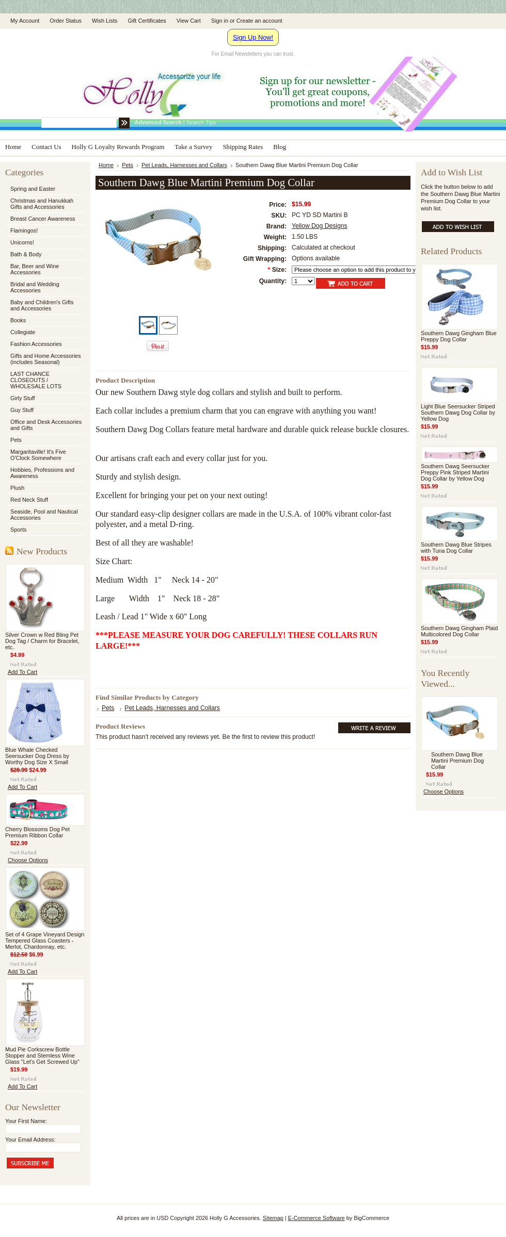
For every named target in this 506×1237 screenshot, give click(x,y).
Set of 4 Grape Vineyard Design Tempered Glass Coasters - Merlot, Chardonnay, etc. (44, 940)
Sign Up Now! (253, 37)
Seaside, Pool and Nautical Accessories (44, 514)
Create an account (259, 21)
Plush (17, 488)
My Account (24, 21)
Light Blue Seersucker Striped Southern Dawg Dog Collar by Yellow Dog (458, 412)
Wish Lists (105, 21)
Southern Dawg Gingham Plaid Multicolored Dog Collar (459, 631)
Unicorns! (22, 242)
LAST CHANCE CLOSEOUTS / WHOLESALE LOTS (35, 380)
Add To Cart (22, 672)
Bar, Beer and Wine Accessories (44, 269)
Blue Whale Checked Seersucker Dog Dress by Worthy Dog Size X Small (37, 756)
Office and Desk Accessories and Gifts (46, 425)
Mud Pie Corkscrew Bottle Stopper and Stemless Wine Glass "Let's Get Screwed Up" (42, 1055)
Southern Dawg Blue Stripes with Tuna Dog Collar (456, 547)
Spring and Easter (32, 189)
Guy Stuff (22, 410)
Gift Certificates (147, 21)
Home (106, 165)
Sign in (219, 21)
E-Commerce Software (316, 1218)
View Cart (189, 21)
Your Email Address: (30, 1139)
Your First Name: (26, 1121)
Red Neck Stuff (29, 500)
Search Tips (201, 122)
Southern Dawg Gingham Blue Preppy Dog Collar (459, 336)
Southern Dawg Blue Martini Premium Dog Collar (457, 760)
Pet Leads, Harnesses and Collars (184, 165)
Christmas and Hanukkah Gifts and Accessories (44, 203)
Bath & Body (25, 254)
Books (18, 320)
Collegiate (44, 332)
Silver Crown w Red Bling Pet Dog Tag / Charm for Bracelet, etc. (42, 641)
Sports (44, 530)
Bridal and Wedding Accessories (34, 287)
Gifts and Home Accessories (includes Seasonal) (44, 359)
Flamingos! (24, 230)
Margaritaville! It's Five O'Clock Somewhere (38, 455)
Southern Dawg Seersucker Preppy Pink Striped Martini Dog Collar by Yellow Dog (455, 472)
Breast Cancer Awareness (42, 219)
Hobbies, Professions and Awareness (44, 473)
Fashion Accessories (44, 344)
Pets (44, 440)
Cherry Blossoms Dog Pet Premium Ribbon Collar (37, 832)
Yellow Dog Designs (319, 225)
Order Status (66, 21)
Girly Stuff (44, 398)
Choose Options (28, 860)
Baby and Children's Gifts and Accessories (41, 305)
